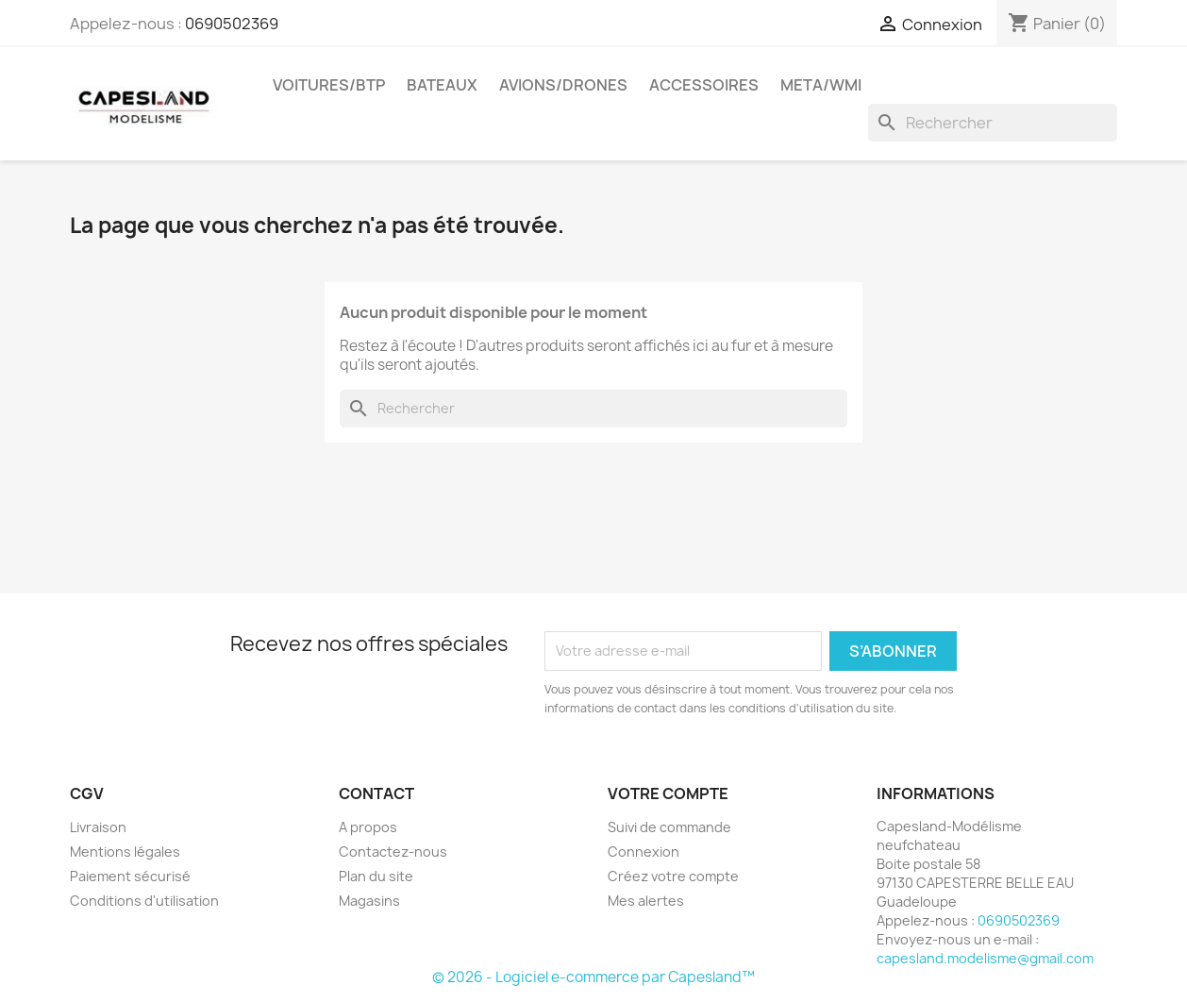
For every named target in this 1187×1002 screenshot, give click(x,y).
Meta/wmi (820, 85)
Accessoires (704, 85)
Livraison (98, 827)
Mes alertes (646, 901)
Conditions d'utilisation (144, 901)
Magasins (369, 901)
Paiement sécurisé (130, 876)
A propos (368, 827)
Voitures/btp (329, 85)
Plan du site (376, 876)
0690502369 (231, 23)
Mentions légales (125, 851)
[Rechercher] (992, 123)
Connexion (643, 851)
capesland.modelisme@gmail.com (985, 958)
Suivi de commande (669, 827)
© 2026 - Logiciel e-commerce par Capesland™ (593, 977)
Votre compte (668, 793)
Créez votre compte (673, 876)
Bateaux (442, 85)
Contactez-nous (393, 851)
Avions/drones (563, 85)
